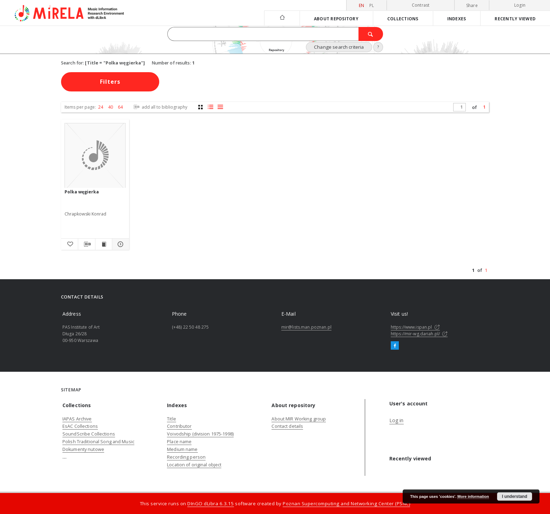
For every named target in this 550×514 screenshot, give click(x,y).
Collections (402, 18)
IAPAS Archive (77, 419)
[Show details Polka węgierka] (119, 244)
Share (472, 5)
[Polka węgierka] (95, 155)
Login (519, 5)
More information (473, 496)
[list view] (220, 107)
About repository (336, 18)
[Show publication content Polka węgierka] (103, 244)
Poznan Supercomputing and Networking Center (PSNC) (346, 503)
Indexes (456, 18)
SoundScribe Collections (88, 434)
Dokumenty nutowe (83, 449)
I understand (514, 496)
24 (100, 107)
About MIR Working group (298, 419)
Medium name (182, 449)
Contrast (421, 5)
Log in (396, 420)
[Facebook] (395, 346)
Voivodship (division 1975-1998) (200, 434)
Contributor (179, 426)
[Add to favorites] (69, 244)
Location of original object (194, 465)
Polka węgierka (82, 192)
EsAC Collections (80, 426)
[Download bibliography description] (86, 244)
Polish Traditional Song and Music (98, 442)
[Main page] (282, 18)
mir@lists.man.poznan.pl (306, 327)
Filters (110, 81)
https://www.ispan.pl (415, 327)
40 (110, 107)
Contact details (287, 426)
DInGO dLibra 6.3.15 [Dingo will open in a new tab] (210, 503)
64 (120, 107)
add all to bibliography (159, 107)
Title (171, 419)
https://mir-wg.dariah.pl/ (419, 334)
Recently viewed (515, 18)
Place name (179, 442)
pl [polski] (371, 5)
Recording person (186, 457)
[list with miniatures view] (210, 107)
